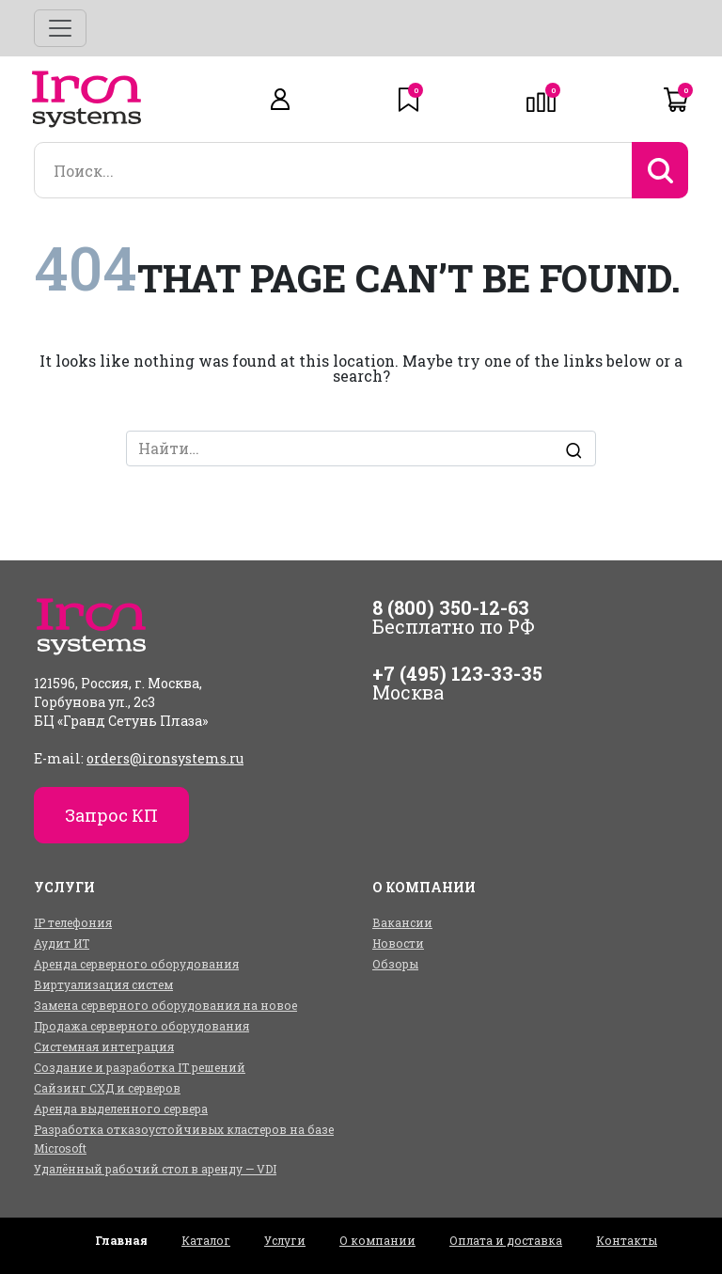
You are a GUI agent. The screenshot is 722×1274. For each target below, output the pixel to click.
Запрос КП (111, 815)
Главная (121, 1240)
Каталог (205, 1240)
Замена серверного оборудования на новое (165, 1005)
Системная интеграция (104, 1046)
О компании (377, 1240)
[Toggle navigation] (60, 28)
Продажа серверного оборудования (141, 1025)
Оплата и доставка (505, 1240)
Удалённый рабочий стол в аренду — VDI (155, 1168)
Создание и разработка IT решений (139, 1067)
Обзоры (395, 963)
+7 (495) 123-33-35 (457, 673)
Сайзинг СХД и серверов (107, 1087)
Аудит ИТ (61, 943)
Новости (398, 943)
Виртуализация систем (103, 984)
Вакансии (402, 922)
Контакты (626, 1240)
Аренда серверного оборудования (136, 963)
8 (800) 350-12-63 (450, 607)
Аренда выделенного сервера (121, 1108)
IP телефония (73, 922)
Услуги (285, 1240)
